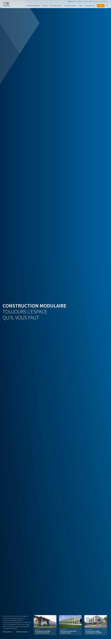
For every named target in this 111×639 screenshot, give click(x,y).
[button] (8, 632)
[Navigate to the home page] (6, 4)
